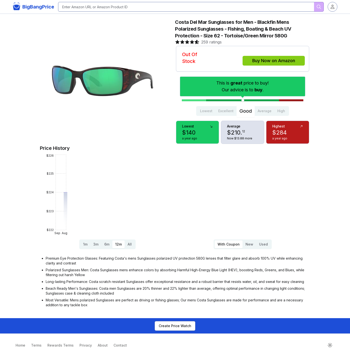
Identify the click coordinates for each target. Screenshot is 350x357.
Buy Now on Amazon (273, 60)
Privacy (85, 345)
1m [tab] (85, 244)
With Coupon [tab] (229, 244)
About (103, 345)
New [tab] (249, 244)
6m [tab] (106, 244)
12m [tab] (118, 244)
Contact (120, 345)
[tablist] (242, 111)
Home (20, 345)
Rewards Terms (60, 345)
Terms (36, 345)
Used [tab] (263, 244)
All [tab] (130, 244)
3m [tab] (95, 244)
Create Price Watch (175, 326)
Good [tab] (245, 111)
